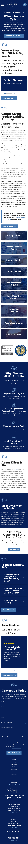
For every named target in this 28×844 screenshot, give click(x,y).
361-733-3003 (14, 810)
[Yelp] (12, 784)
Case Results (14, 769)
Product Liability (14, 764)
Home (14, 759)
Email (2, 717)
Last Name (4, 706)
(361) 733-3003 (14, 797)
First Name (4, 701)
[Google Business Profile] (19, 784)
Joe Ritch (16, 469)
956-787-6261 (14, 838)
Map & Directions (14, 812)
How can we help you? (7, 727)
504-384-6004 (14, 825)
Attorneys (14, 762)
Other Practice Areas (14, 767)
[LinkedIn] (15, 784)
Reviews (14, 772)
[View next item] (14, 93)
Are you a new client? (6, 722)
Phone (3, 712)
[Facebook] (9, 784)
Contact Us (14, 774)
